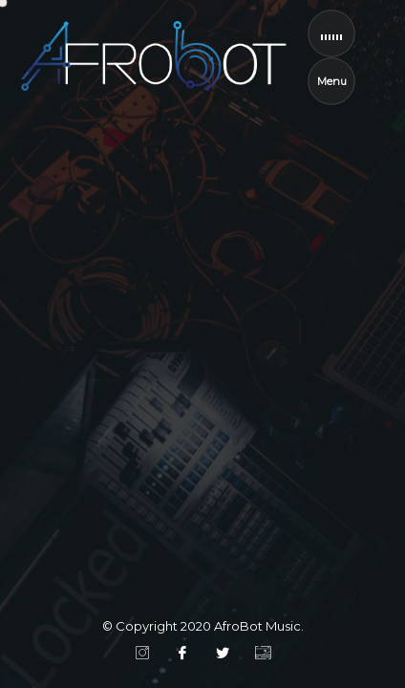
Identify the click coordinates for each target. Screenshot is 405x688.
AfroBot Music (257, 626)
